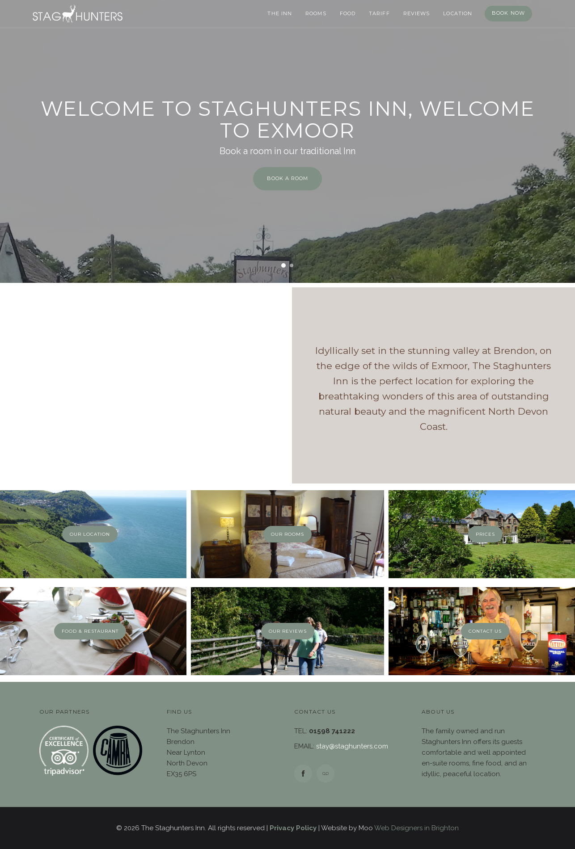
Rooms (315, 13)
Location (457, 13)
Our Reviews (288, 631)
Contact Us (485, 631)
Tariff (379, 13)
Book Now (508, 13)
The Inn (279, 13)
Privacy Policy (293, 828)
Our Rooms (287, 534)
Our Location (90, 534)
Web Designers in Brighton (416, 828)
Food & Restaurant (90, 631)
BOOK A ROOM (287, 178)
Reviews (416, 13)
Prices (485, 534)
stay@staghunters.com (352, 746)
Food (347, 13)
